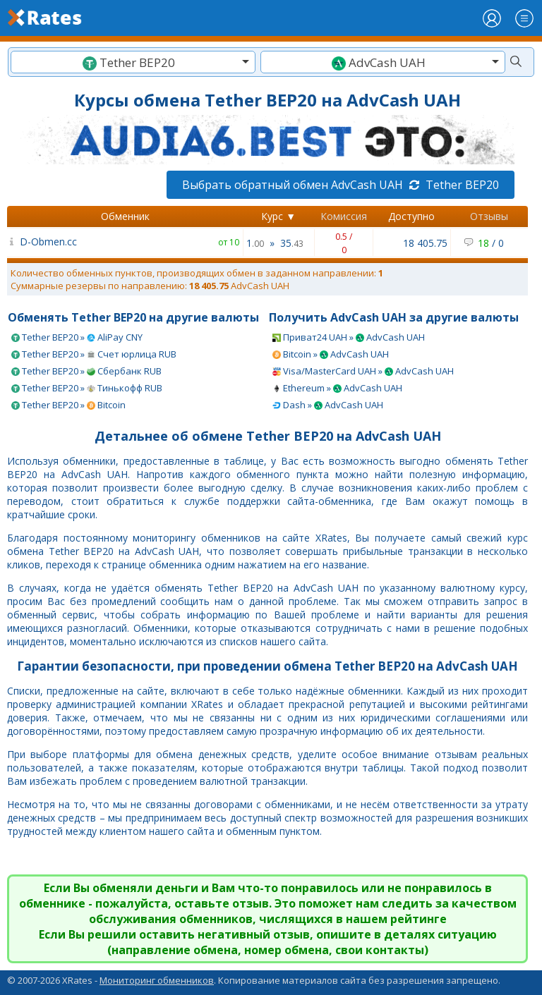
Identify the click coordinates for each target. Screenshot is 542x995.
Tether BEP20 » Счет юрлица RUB (93, 354)
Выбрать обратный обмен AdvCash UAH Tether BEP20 (340, 185)
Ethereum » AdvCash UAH (337, 387)
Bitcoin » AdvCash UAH (330, 354)
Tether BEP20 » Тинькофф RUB (86, 387)
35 (291, 243)
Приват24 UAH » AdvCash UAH (348, 337)
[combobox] (133, 62)
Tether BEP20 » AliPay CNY (77, 337)
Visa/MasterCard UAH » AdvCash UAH (363, 371)
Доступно (411, 216)
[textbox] (133, 62)
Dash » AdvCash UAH (327, 404)
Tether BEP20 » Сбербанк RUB (86, 371)
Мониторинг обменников (157, 980)
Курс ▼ (278, 216)
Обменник (125, 216)
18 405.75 (425, 243)
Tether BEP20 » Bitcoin (68, 404)
